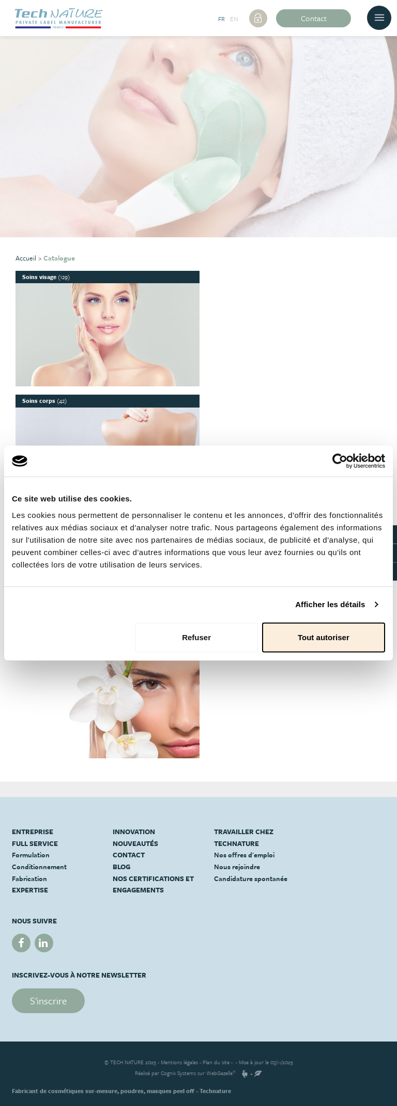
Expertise (30, 890)
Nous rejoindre (237, 866)
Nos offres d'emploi (244, 855)
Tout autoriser (323, 636)
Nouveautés (135, 843)
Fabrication (29, 878)
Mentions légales (179, 1062)
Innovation (134, 831)
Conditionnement (39, 866)
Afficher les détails (330, 604)
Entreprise (32, 831)
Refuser (196, 636)
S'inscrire (48, 1000)
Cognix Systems (178, 1073)
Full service (35, 843)
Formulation (31, 855)
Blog (121, 866)
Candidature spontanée (250, 878)
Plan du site (216, 1062)
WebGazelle (219, 1073)
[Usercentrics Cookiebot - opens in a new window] (340, 461)
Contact (314, 18)
